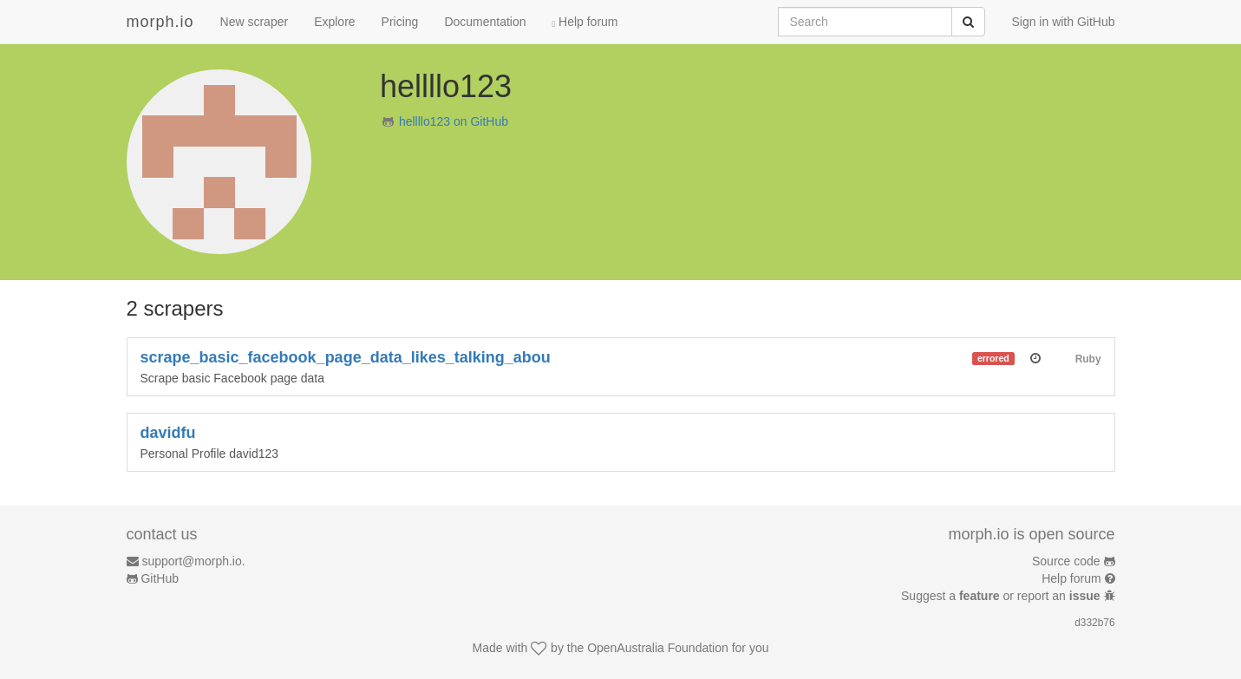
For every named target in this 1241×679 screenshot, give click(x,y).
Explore (334, 22)
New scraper (254, 22)
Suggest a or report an (1002, 596)
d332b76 (1094, 623)
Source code (1066, 561)
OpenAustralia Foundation (657, 648)
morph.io (160, 21)
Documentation (485, 22)
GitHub (159, 578)
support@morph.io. (193, 561)
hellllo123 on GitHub (453, 121)
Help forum (585, 22)
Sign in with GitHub (1062, 22)
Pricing (400, 22)
